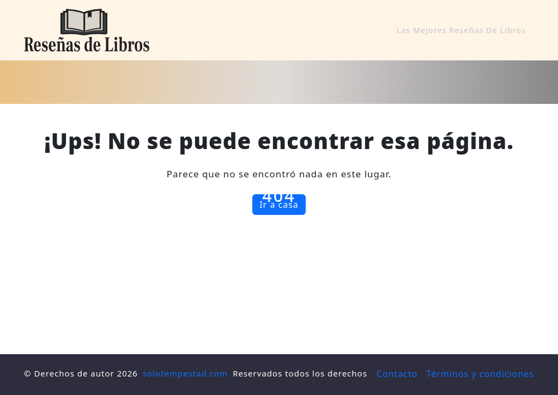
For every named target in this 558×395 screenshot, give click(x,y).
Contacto (397, 374)
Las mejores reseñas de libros (461, 30)
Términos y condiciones (481, 374)
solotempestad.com (185, 373)
